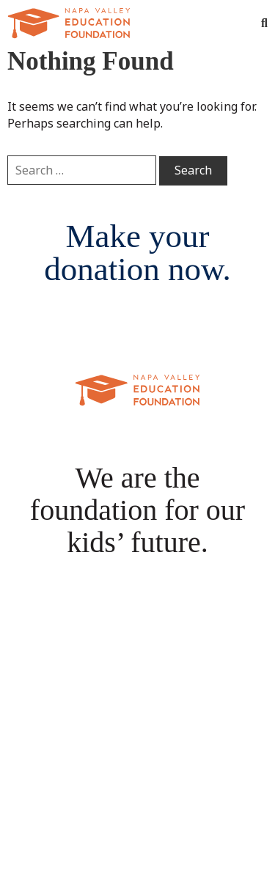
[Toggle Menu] (234, 23)
